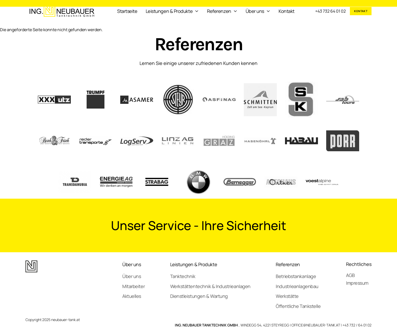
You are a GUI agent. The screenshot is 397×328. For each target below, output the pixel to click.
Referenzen (288, 264)
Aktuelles (131, 296)
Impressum (357, 283)
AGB (350, 275)
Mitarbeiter (133, 286)
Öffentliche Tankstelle (298, 306)
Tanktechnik (182, 276)
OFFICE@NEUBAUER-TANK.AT (315, 325)
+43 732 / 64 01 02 (357, 325)
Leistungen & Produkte (193, 264)
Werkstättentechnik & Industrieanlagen (210, 286)
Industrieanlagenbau (297, 286)
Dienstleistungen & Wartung (199, 296)
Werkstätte (287, 296)
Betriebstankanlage (296, 276)
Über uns (131, 264)
